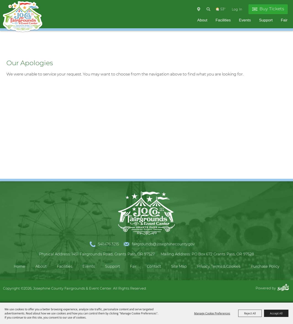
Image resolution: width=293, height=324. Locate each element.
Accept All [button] (276, 313)
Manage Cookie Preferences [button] (212, 313)
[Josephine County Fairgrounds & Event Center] (22, 17)
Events (245, 20)
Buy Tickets (271, 8)
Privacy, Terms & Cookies (218, 266)
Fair (284, 20)
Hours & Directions (198, 9)
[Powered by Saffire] (284, 288)
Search (208, 9)
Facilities (223, 20)
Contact (154, 266)
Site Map (179, 266)
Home (19, 266)
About (202, 20)
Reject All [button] (250, 313)
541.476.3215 (108, 244)
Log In (237, 9)
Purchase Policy (265, 266)
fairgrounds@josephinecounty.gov (163, 244)
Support (266, 20)
